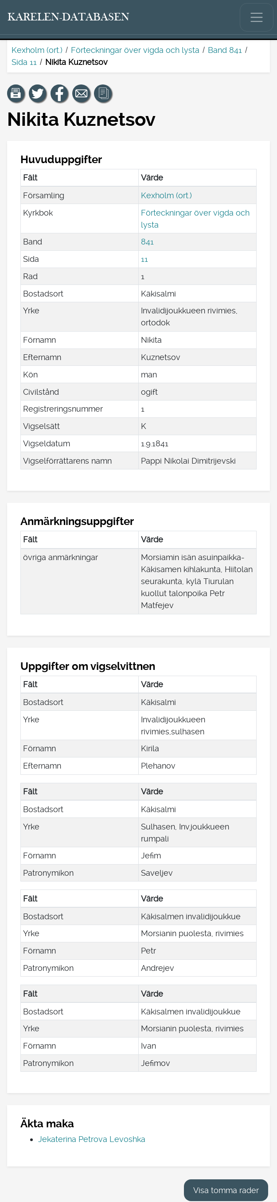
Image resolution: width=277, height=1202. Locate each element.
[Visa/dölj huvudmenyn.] (256, 17)
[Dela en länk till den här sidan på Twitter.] (38, 93)
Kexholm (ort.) (37, 50)
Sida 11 (24, 62)
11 (144, 259)
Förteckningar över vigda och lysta (135, 50)
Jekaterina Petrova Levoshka (91, 1139)
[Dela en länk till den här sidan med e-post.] (81, 93)
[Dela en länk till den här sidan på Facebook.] (59, 93)
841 (147, 241)
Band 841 (225, 50)
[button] (16, 93)
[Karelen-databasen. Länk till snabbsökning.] (68, 17)
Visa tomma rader (226, 1190)
